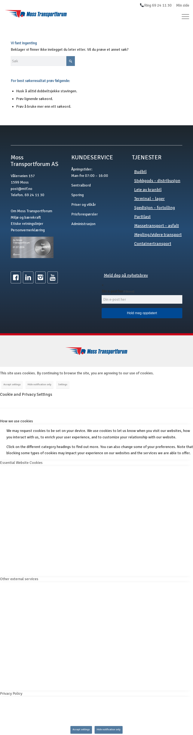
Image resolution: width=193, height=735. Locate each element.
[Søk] (43, 61)
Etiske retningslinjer (27, 223)
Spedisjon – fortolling (154, 207)
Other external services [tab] (19, 579)
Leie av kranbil (148, 189)
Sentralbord (81, 185)
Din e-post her (118, 291)
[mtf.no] (36, 16)
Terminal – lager (149, 198)
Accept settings (12, 384)
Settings (62, 384)
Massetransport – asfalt (156, 225)
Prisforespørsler (84, 214)
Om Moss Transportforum (31, 211)
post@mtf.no (21, 188)
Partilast (142, 216)
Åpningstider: (81, 169)
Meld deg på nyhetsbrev (126, 275)
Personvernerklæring (28, 230)
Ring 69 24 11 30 (156, 5)
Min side (182, 5)
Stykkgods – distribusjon (157, 180)
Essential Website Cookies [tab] (21, 462)
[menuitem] (155, 5)
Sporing (77, 195)
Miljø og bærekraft (26, 217)
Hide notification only (39, 384)
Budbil (140, 171)
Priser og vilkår (83, 204)
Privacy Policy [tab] (11, 693)
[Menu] (183, 16)
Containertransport (152, 243)
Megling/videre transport (158, 234)
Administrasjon (83, 223)
